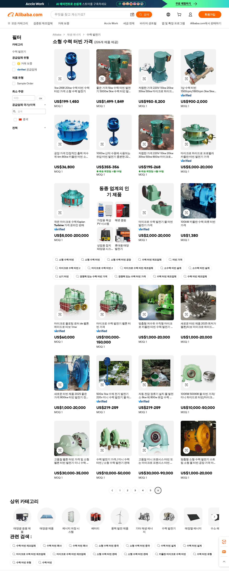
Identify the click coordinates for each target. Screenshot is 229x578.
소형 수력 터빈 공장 (119, 259)
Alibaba (57, 34)
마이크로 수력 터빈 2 (67, 268)
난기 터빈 (62, 276)
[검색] (144, 14)
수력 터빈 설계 (166, 545)
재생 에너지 (74, 34)
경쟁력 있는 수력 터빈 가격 (91, 276)
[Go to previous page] (112, 490)
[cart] (180, 15)
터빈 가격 (175, 259)
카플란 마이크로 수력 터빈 (170, 554)
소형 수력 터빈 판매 (105, 554)
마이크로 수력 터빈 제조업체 (136, 268)
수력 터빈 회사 (52, 545)
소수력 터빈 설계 (170, 268)
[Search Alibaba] (91, 14)
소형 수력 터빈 (64, 259)
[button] (132, 14)
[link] (224, 542)
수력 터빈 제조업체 (149, 259)
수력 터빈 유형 (202, 554)
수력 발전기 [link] (94, 34)
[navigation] (29, 263)
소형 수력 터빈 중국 (107, 545)
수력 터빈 (45, 562)
